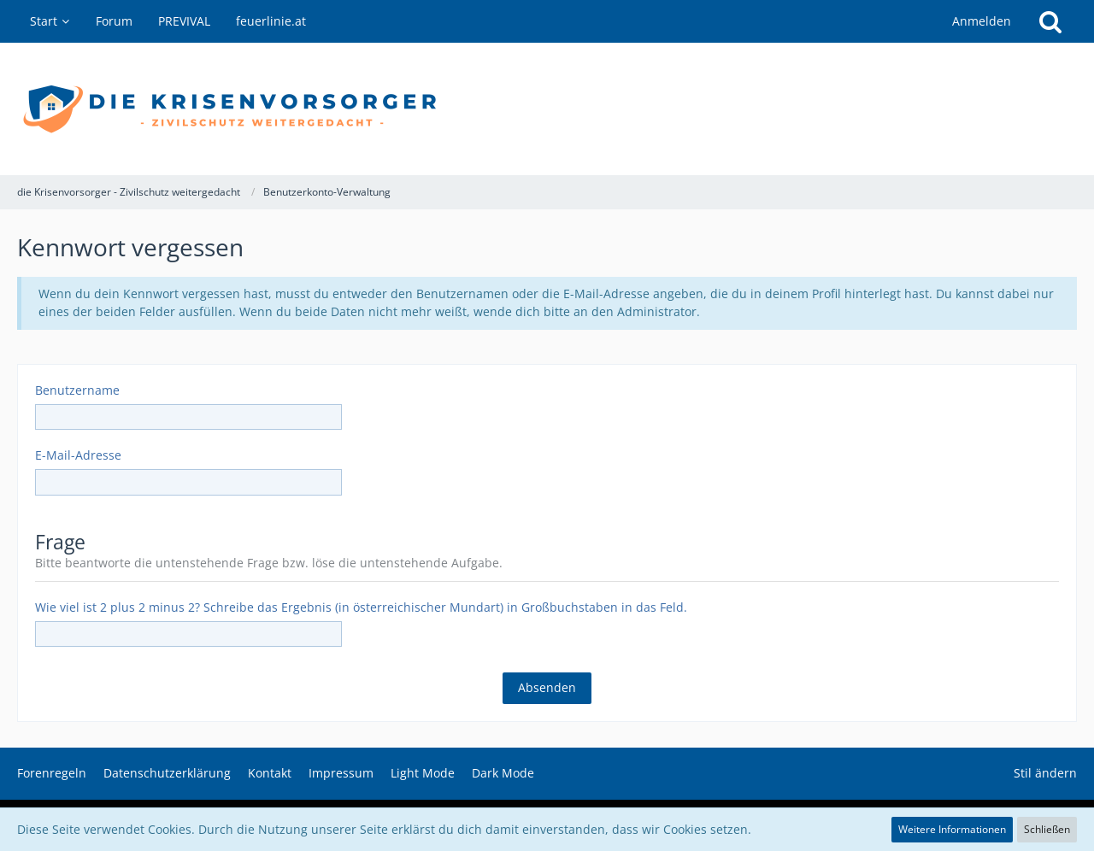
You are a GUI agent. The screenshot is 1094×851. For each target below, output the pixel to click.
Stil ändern (1045, 773)
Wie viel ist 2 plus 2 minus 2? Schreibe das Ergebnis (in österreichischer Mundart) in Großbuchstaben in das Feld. (361, 607)
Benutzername (77, 390)
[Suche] (1050, 21)
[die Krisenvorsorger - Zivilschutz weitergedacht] (547, 109)
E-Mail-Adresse (78, 455)
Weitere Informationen (952, 829)
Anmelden (981, 21)
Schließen (1047, 829)
